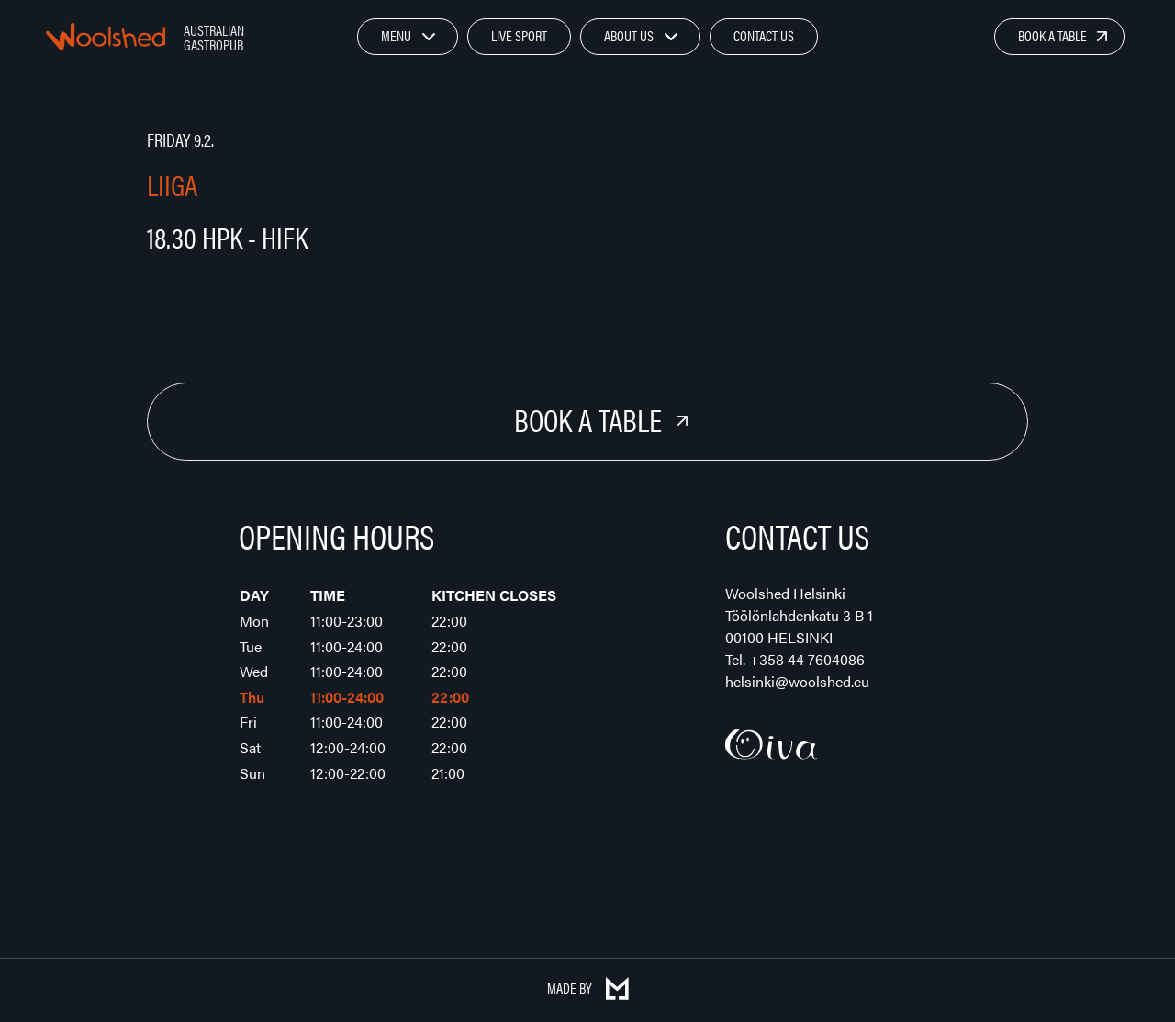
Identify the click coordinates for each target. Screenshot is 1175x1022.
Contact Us (763, 35)
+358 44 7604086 (807, 659)
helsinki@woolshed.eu (797, 681)
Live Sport (519, 35)
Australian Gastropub (214, 37)
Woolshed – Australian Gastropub (105, 36)
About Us (629, 35)
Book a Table (1052, 35)
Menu (396, 35)
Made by (588, 987)
